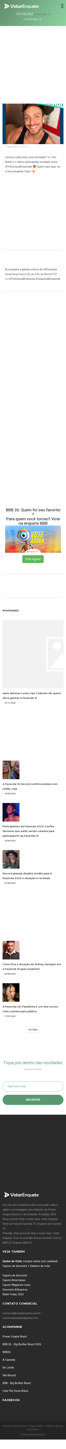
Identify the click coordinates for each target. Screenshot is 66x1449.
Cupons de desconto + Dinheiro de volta (26, 1266)
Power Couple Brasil (15, 1336)
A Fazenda (9, 1359)
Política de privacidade (33, 1434)
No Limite (8, 1367)
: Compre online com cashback (30, 1261)
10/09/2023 (9, 793)
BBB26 (7, 1352)
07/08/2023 (9, 883)
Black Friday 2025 (13, 1294)
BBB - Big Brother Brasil (17, 1383)
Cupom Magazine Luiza (16, 1284)
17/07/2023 (9, 1016)
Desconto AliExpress (15, 1289)
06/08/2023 (9, 973)
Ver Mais (33, 1029)
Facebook (11, 1400)
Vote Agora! (33, 559)
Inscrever (33, 1099)
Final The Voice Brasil (15, 1390)
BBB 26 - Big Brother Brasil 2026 (22, 1344)
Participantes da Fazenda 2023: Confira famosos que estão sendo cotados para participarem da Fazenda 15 (28, 831)
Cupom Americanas (14, 1280)
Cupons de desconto (15, 1275)
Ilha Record (9, 1375)
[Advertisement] (31, 59)
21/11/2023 (9, 702)
